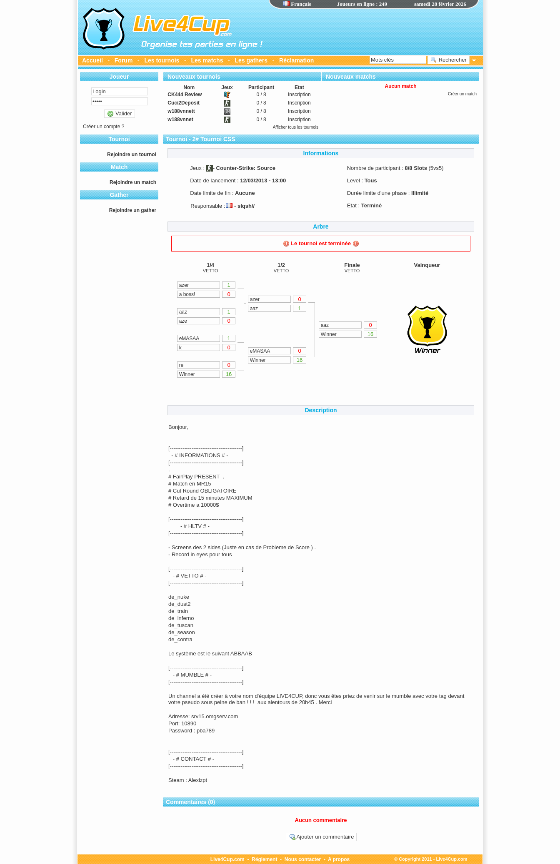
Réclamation (296, 60)
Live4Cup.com (227, 859)
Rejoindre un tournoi (131, 154)
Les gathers (251, 60)
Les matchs (207, 60)
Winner (187, 374)
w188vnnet (180, 119)
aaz (183, 312)
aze (183, 321)
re (181, 365)
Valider (119, 113)
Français (297, 4)
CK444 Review (185, 94)
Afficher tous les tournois (295, 127)
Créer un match (462, 94)
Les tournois (161, 60)
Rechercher (448, 60)
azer (184, 285)
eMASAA (189, 338)
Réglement (264, 859)
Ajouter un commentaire (321, 837)
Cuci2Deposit (184, 103)
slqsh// (246, 206)
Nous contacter (303, 859)
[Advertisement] (373, 31)
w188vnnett (181, 111)
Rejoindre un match (133, 182)
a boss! (187, 294)
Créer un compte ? (103, 126)
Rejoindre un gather (132, 210)
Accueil (92, 60)
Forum (124, 60)
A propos (339, 859)
